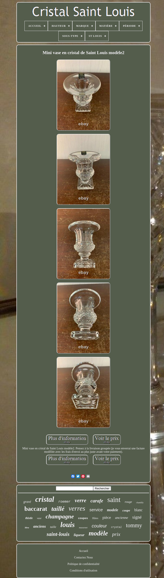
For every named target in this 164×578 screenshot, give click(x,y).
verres (77, 508)
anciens (39, 526)
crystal (116, 527)
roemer (64, 502)
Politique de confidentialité (83, 564)
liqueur (79, 535)
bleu (27, 527)
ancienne (121, 518)
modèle (98, 533)
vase (39, 518)
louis (67, 525)
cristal (44, 499)
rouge (128, 501)
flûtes (95, 518)
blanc (138, 510)
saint (113, 499)
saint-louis (58, 534)
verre (80, 500)
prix (116, 534)
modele (112, 510)
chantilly (140, 502)
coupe (126, 510)
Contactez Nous (83, 557)
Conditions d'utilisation (83, 570)
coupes (83, 518)
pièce (106, 517)
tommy (134, 525)
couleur (99, 526)
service (96, 509)
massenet (83, 527)
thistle (29, 518)
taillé (58, 508)
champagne (60, 516)
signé (136, 517)
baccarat (35, 508)
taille (53, 527)
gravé (27, 501)
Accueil (83, 551)
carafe (96, 500)
